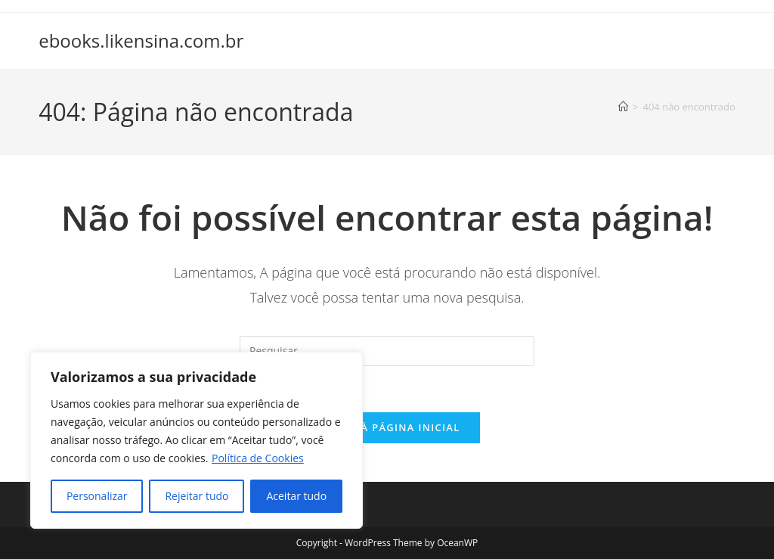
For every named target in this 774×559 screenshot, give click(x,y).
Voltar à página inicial (387, 427)
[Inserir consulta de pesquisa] (387, 351)
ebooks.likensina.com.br (141, 40)
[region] (196, 440)
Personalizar (97, 496)
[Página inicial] (623, 106)
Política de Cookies (258, 458)
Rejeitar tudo (196, 496)
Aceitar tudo (296, 496)
